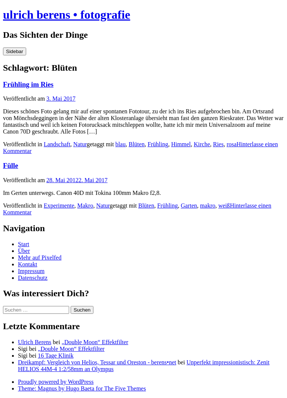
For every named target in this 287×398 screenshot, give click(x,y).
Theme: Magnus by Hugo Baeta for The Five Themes (82, 388)
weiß (224, 205)
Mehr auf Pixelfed (39, 257)
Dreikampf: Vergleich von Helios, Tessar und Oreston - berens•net (97, 362)
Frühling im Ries (28, 84)
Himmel (181, 144)
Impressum (31, 271)
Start (23, 244)
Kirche (202, 144)
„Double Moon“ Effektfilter (95, 342)
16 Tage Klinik (55, 355)
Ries (218, 144)
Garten (189, 205)
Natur (80, 144)
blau (120, 144)
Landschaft (57, 144)
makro (207, 205)
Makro (85, 205)
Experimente (59, 205)
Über (24, 251)
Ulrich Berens (34, 342)
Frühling (158, 144)
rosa (231, 144)
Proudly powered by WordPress (55, 382)
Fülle (10, 165)
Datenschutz (32, 278)
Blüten (137, 144)
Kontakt (27, 264)
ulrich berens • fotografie (66, 14)
